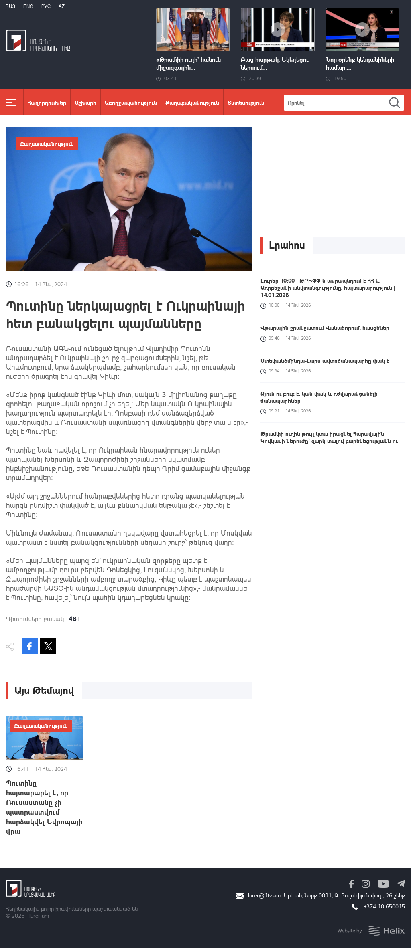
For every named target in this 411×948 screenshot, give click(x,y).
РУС (46, 6)
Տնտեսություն (246, 102)
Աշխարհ (85, 102)
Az (62, 6)
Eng (28, 6)
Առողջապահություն (131, 102)
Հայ (10, 6)
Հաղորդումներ (47, 102)
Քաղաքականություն (192, 102)
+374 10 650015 (384, 906)
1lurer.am (37, 915)
